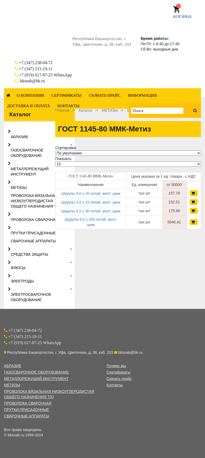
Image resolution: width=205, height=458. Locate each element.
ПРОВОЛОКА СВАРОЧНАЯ (34, 220)
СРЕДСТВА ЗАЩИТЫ (29, 254)
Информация (142, 95)
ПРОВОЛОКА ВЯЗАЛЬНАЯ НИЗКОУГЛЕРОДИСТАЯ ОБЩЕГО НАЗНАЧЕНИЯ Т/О (35, 200)
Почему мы (116, 366)
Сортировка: (66, 148)
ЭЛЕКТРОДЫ (22, 281)
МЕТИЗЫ (19, 187)
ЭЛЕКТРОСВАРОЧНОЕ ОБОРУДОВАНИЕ (31, 297)
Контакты (68, 106)
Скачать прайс (104, 95)
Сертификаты (66, 95)
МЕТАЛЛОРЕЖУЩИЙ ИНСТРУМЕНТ (30, 171)
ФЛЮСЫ (18, 268)
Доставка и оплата (28, 106)
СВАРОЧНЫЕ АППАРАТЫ (33, 241)
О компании (30, 95)
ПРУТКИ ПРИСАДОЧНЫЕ (33, 233)
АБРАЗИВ (19, 137)
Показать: (63, 159)
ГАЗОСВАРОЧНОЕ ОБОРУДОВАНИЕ (27, 153)
